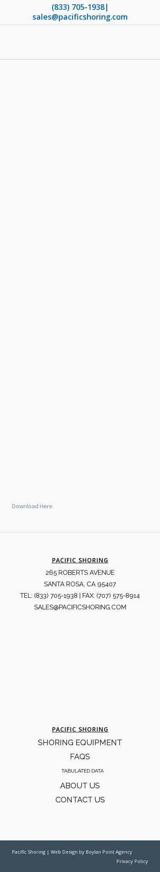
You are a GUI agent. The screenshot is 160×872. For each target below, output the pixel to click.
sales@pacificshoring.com (80, 17)
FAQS (80, 756)
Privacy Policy (132, 861)
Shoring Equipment (80, 742)
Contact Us (80, 799)
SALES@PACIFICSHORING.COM (80, 607)
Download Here (32, 506)
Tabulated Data (82, 771)
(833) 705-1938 (78, 7)
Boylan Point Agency (109, 852)
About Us (80, 785)
